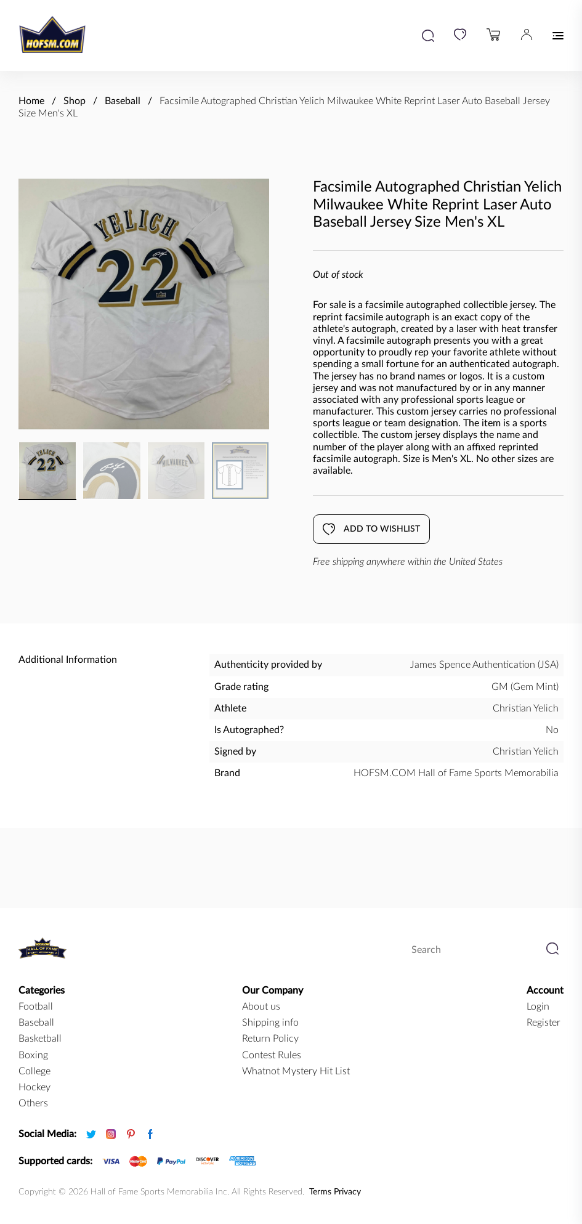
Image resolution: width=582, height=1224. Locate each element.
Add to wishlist (371, 529)
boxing (33, 1055)
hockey (34, 1087)
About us (261, 1006)
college (34, 1071)
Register (543, 1022)
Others (33, 1103)
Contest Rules (271, 1055)
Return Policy (270, 1039)
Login (538, 1006)
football (35, 1006)
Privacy (347, 1192)
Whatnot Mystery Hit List (296, 1071)
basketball (40, 1039)
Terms (320, 1192)
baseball (36, 1022)
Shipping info (270, 1022)
